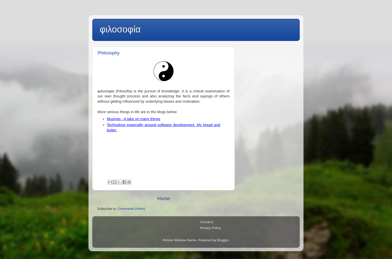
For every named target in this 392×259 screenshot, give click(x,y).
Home (163, 198)
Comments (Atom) (132, 209)
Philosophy (109, 52)
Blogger (222, 240)
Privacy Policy (210, 228)
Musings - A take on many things (133, 119)
